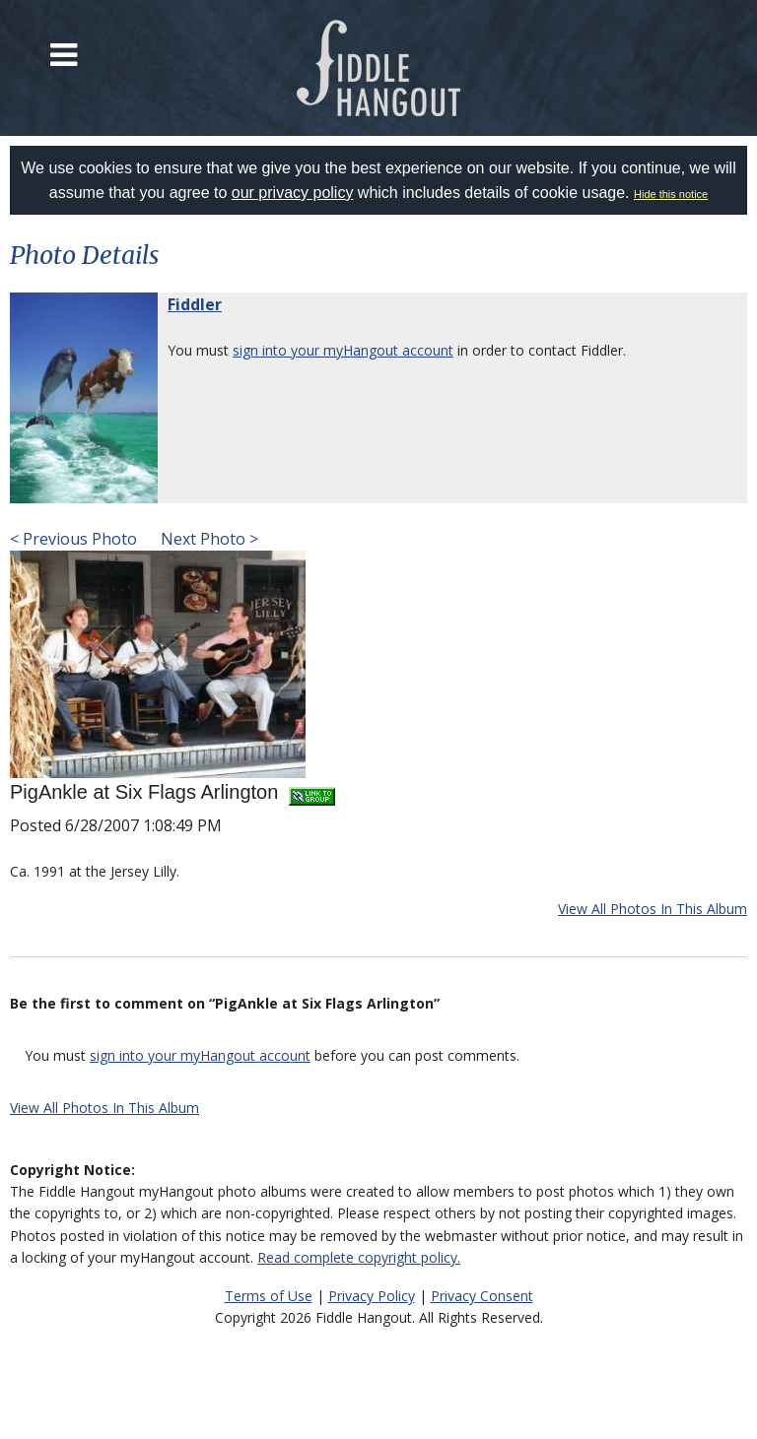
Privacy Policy (371, 1295)
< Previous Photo (73, 539)
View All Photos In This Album (652, 908)
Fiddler (195, 304)
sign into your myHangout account (343, 350)
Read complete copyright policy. (358, 1257)
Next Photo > (207, 539)
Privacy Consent (482, 1295)
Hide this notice (671, 194)
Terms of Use (268, 1295)
